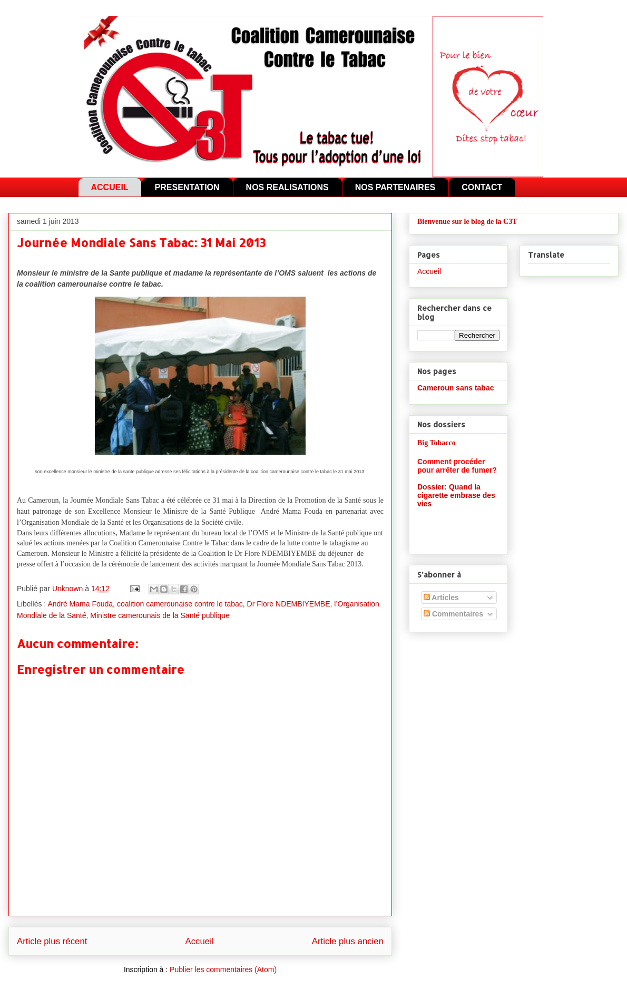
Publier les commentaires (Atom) (223, 969)
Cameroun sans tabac (455, 388)
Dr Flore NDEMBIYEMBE (288, 604)
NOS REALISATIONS (287, 187)
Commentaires (453, 614)
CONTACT (482, 187)
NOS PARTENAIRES (395, 187)
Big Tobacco (436, 443)
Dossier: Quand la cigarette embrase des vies (456, 495)
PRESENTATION (187, 187)
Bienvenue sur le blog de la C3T (467, 222)
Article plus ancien (348, 941)
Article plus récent (52, 941)
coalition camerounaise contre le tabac (180, 604)
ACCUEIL (110, 187)
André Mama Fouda (80, 604)
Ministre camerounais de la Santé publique (160, 615)
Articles (441, 597)
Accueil (199, 941)
